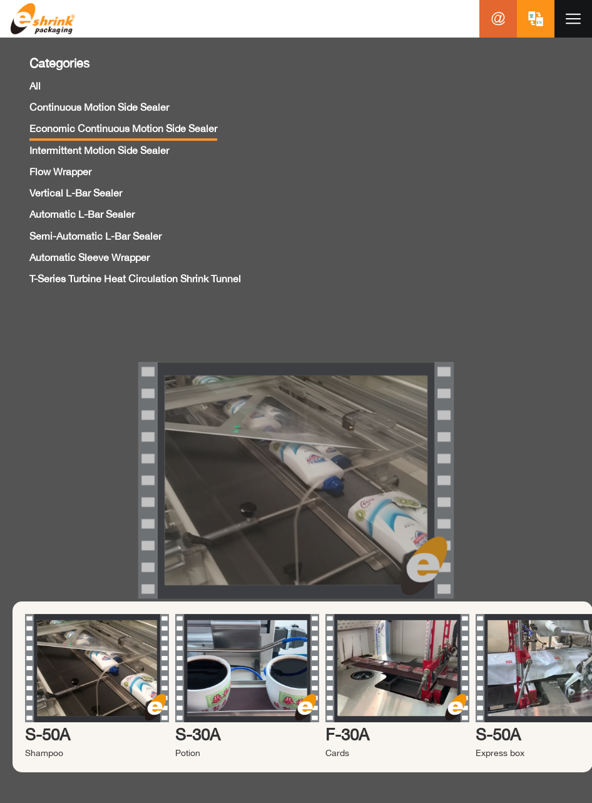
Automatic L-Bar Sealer (82, 214)
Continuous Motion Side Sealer (99, 107)
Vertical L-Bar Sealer (75, 192)
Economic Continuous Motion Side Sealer (123, 128)
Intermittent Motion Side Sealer (99, 150)
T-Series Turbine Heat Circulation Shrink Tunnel (135, 278)
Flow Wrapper (60, 171)
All (35, 85)
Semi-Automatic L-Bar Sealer (95, 236)
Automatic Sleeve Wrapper (89, 257)
